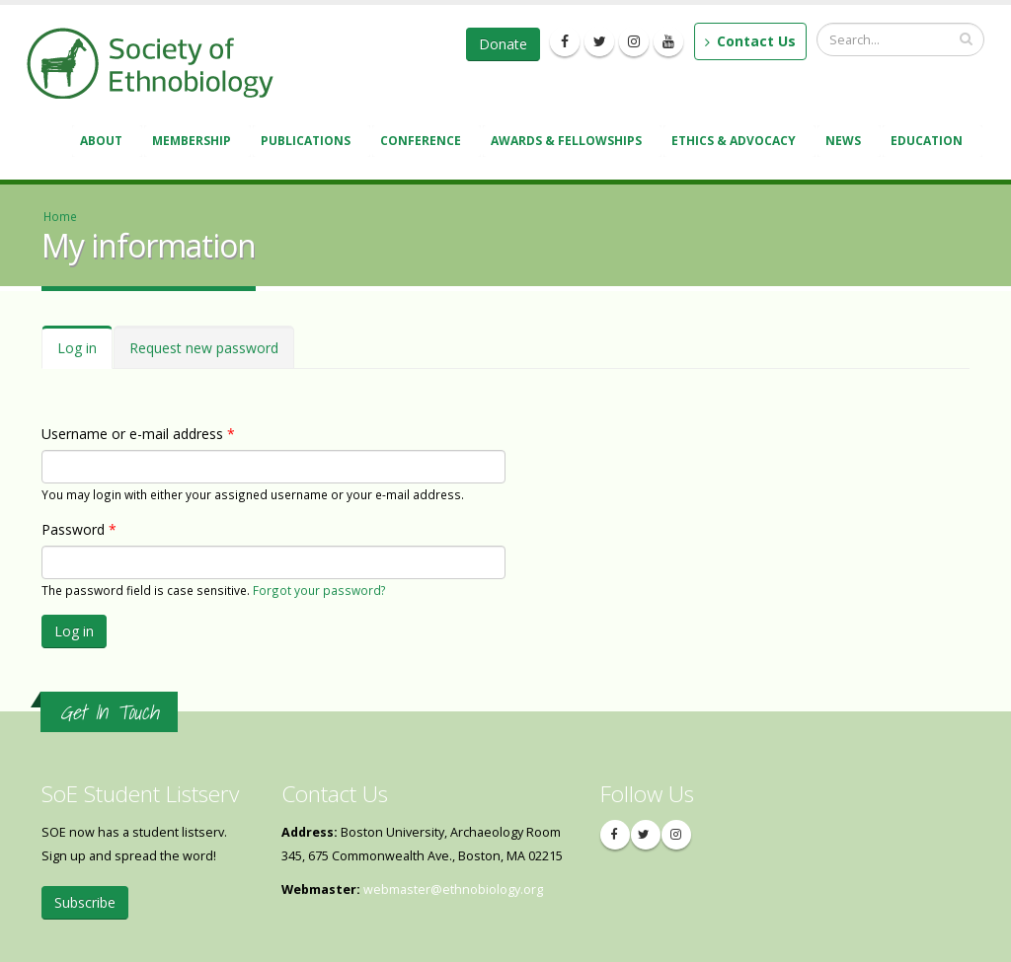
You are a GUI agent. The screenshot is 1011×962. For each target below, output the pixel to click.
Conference (423, 142)
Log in (85, 353)
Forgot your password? (319, 590)
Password (79, 529)
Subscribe (85, 902)
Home (60, 216)
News (846, 142)
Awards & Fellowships (569, 142)
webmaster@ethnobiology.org (453, 889)
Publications (308, 142)
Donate (503, 44)
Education (929, 142)
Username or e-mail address (138, 433)
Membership (194, 142)
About (104, 142)
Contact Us (750, 41)
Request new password (203, 347)
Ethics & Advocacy (736, 142)
